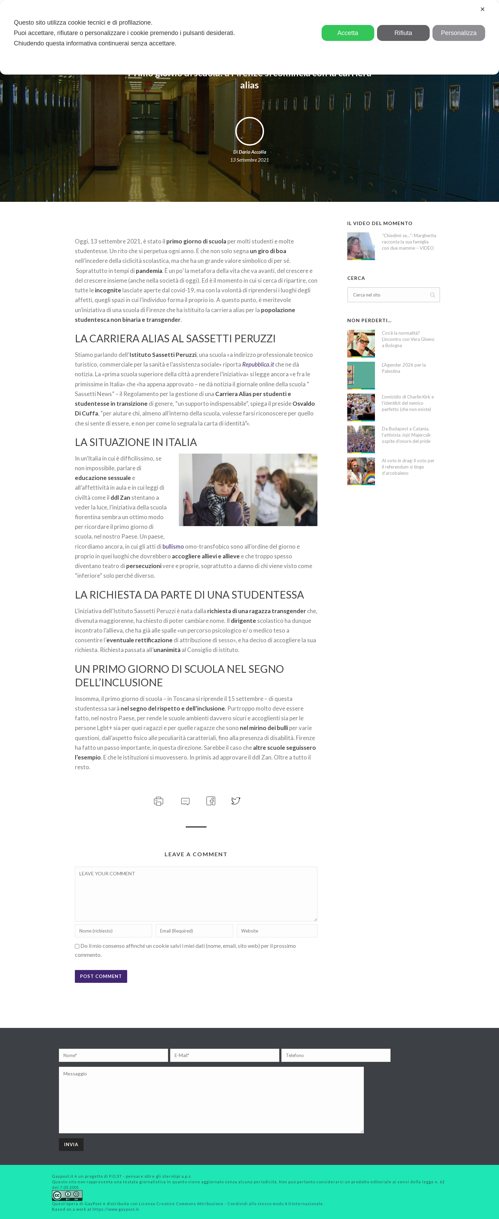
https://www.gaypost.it (116, 1209)
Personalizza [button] (458, 32)
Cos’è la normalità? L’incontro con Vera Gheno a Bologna (408, 339)
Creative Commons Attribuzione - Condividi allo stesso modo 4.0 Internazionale (239, 1203)
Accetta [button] (348, 32)
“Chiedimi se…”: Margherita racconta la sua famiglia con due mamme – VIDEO (409, 242)
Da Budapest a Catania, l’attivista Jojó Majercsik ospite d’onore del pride (406, 435)
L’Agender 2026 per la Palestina (404, 368)
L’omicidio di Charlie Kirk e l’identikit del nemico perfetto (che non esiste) (408, 403)
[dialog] (249, 37)
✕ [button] (482, 9)
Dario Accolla (252, 152)
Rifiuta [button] (403, 32)
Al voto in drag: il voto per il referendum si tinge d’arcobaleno (408, 467)
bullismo (173, 546)
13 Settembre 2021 (249, 160)
